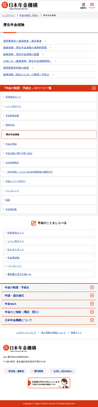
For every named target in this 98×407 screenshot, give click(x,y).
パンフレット (12, 190)
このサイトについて (26, 332)
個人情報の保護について (53, 332)
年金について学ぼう (16, 181)
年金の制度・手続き (29, 15)
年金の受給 (11, 144)
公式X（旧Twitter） (63, 371)
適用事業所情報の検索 (16, 67)
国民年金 (10, 125)
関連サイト (76, 332)
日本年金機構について (18, 320)
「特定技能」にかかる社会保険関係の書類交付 (29, 172)
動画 (8, 200)
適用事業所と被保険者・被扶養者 (22, 41)
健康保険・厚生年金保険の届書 (21, 54)
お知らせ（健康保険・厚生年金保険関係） (27, 61)
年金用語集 (11, 209)
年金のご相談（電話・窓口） (22, 312)
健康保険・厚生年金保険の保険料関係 (25, 47)
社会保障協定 (12, 162)
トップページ (8, 15)
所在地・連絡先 (16, 371)
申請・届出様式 (14, 295)
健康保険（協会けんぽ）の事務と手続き (26, 74)
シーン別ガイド (13, 106)
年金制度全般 (12, 115)
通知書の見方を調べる (19, 274)
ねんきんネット (15, 249)
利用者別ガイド (13, 97)
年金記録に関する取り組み (19, 153)
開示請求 (38, 371)
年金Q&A (10, 303)
